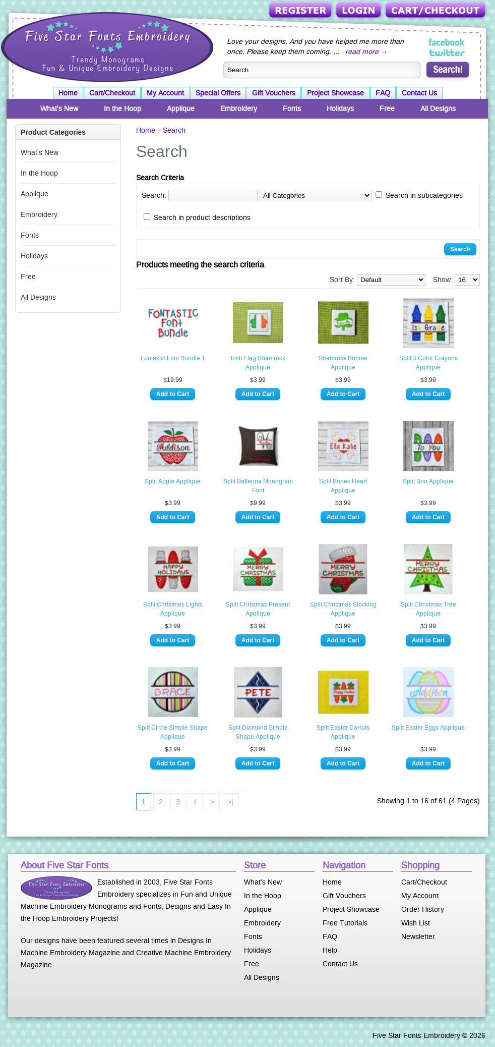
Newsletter (418, 936)
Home (68, 93)
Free (387, 108)
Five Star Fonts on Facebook (447, 42)
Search (174, 130)
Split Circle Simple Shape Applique (173, 732)
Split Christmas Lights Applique (173, 609)
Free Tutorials (345, 923)
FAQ (383, 93)
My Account (165, 93)
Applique (181, 108)
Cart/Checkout (436, 11)
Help (330, 950)
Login (359, 11)
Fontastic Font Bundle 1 (173, 358)
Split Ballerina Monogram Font (258, 486)
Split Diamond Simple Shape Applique (258, 732)
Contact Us (419, 93)
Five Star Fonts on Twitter (447, 52)
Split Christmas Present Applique (258, 609)
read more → (366, 51)
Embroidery (238, 108)
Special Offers (218, 93)
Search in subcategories (424, 195)
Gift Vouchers (273, 93)
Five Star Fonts (106, 46)
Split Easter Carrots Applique (343, 732)
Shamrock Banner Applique (343, 363)
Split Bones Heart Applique (343, 486)
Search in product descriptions (202, 217)
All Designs (438, 108)
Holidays (340, 108)
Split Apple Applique (173, 481)
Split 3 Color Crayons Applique (428, 363)
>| (230, 802)
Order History (422, 909)
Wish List (415, 923)
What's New (59, 108)
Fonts (292, 108)
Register (301, 11)
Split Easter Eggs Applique (428, 727)
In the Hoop (122, 108)
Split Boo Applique (428, 481)
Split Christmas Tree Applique (428, 609)
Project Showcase (335, 93)
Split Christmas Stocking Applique (343, 609)
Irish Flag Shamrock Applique (258, 363)
